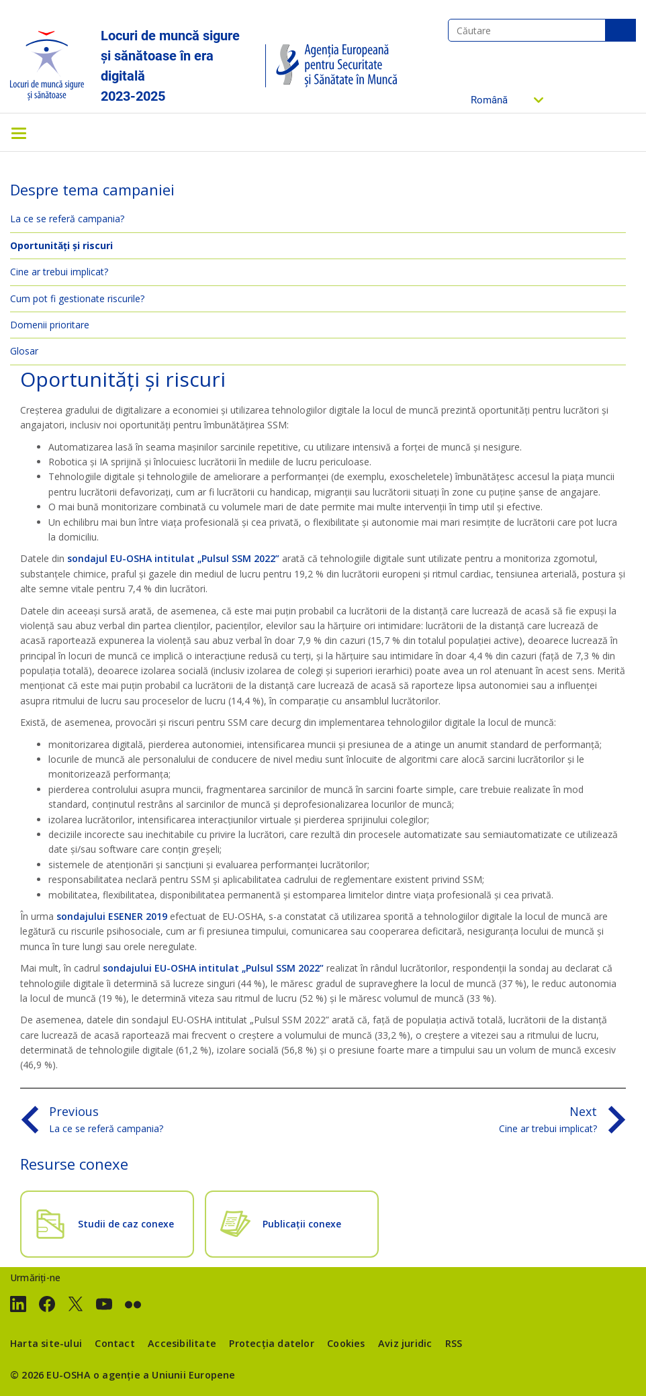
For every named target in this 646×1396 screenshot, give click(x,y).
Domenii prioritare (49, 324)
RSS (454, 1343)
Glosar (24, 350)
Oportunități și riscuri (61, 245)
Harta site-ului (46, 1343)
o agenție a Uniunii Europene (164, 1374)
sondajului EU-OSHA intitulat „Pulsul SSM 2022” (213, 968)
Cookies (346, 1343)
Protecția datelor (271, 1343)
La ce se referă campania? (67, 218)
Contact (114, 1343)
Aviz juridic (405, 1343)
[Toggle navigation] (19, 132)
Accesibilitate (182, 1343)
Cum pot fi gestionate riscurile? (77, 298)
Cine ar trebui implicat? (59, 271)
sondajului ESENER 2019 (111, 916)
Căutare (620, 30)
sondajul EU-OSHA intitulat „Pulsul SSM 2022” (173, 558)
